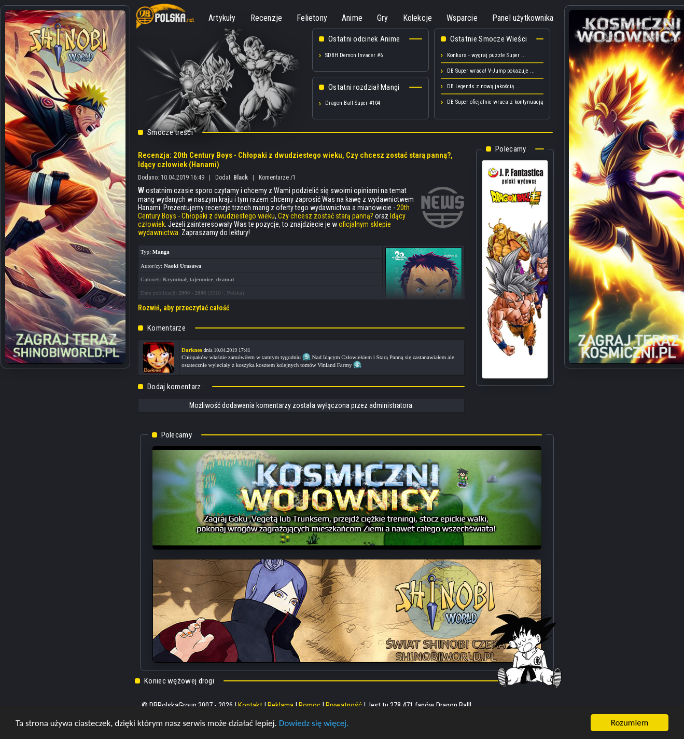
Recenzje (266, 18)
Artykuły (222, 18)
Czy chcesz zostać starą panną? (325, 216)
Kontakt (250, 705)
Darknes (192, 350)
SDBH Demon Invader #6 (354, 55)
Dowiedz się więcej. (314, 723)
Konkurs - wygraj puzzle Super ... (486, 55)
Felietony (312, 18)
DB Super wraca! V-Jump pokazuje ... (491, 70)
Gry (382, 18)
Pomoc (309, 705)
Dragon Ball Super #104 (352, 103)
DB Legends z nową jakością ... (483, 86)
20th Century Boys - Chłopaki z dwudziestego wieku (274, 211)
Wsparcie (462, 18)
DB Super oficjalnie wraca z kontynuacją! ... (499, 102)
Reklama (281, 705)
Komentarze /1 (277, 177)
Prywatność (344, 705)
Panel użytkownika (522, 18)
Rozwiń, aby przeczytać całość (183, 308)
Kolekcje (417, 18)
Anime (352, 18)
